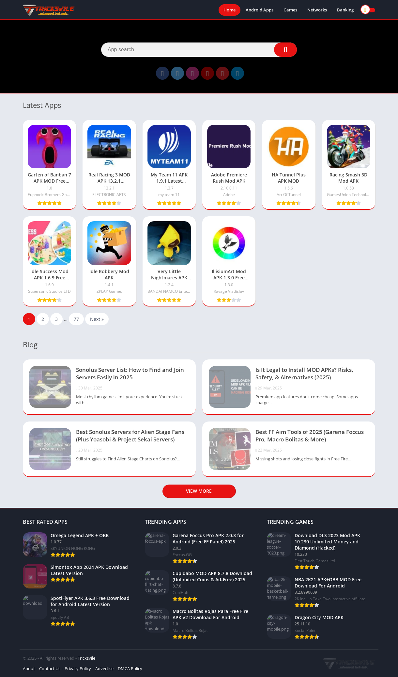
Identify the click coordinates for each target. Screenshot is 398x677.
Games (290, 10)
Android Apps (259, 10)
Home (229, 10)
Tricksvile (86, 658)
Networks (317, 10)
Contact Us (49, 668)
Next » (97, 319)
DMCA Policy (130, 668)
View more (199, 491)
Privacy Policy (78, 668)
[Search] (199, 49)
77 (76, 319)
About (29, 668)
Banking (345, 10)
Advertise (104, 668)
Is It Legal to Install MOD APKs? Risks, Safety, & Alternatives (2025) (304, 373)
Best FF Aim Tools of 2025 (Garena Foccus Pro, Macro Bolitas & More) (309, 435)
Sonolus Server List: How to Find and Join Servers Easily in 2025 (130, 373)
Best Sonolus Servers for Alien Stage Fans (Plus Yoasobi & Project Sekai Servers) (130, 435)
